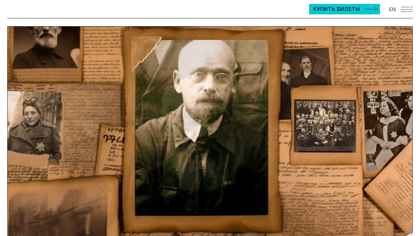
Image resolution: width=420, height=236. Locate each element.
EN (392, 9)
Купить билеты (336, 9)
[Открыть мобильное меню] (407, 9)
